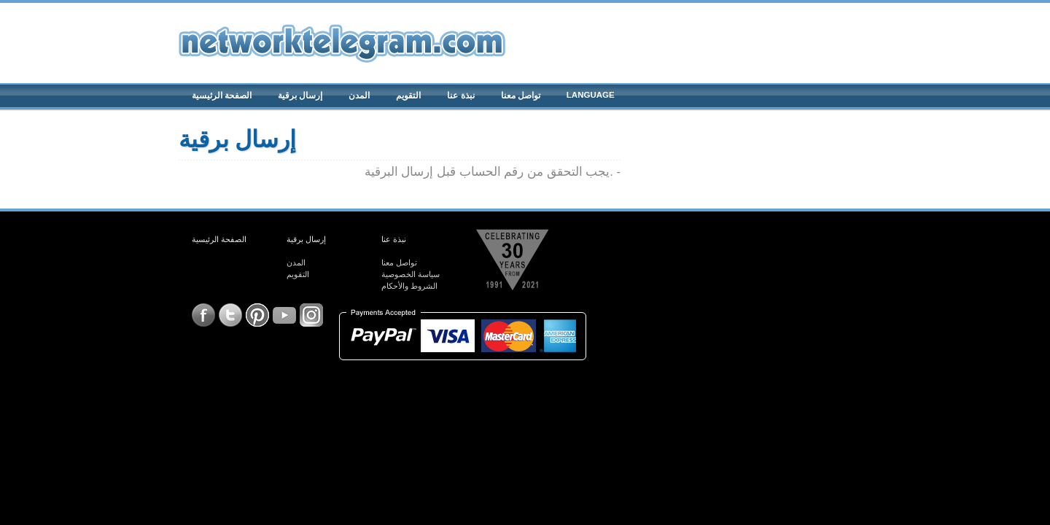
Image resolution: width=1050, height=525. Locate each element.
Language (591, 94)
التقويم (408, 95)
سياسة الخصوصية (410, 274)
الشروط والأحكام (409, 285)
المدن (359, 95)
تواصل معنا (520, 95)
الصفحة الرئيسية (222, 95)
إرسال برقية (300, 95)
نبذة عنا (460, 95)
